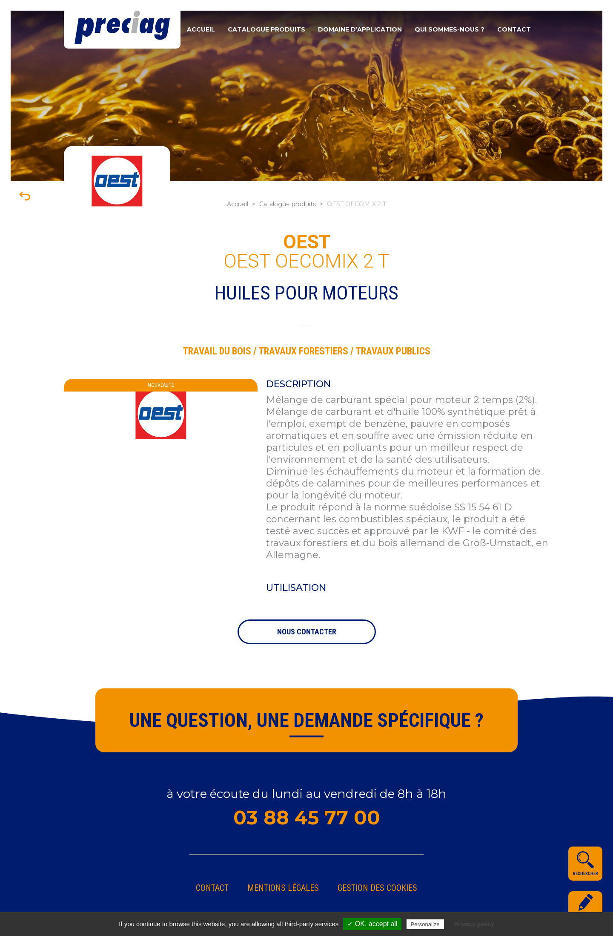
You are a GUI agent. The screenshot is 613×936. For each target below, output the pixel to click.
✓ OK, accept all (372, 923)
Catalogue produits (266, 29)
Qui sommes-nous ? (449, 29)
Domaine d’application (360, 29)
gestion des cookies (377, 888)
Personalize (425, 924)
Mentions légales (283, 888)
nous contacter (306, 631)
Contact (514, 29)
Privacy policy (474, 924)
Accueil (201, 29)
